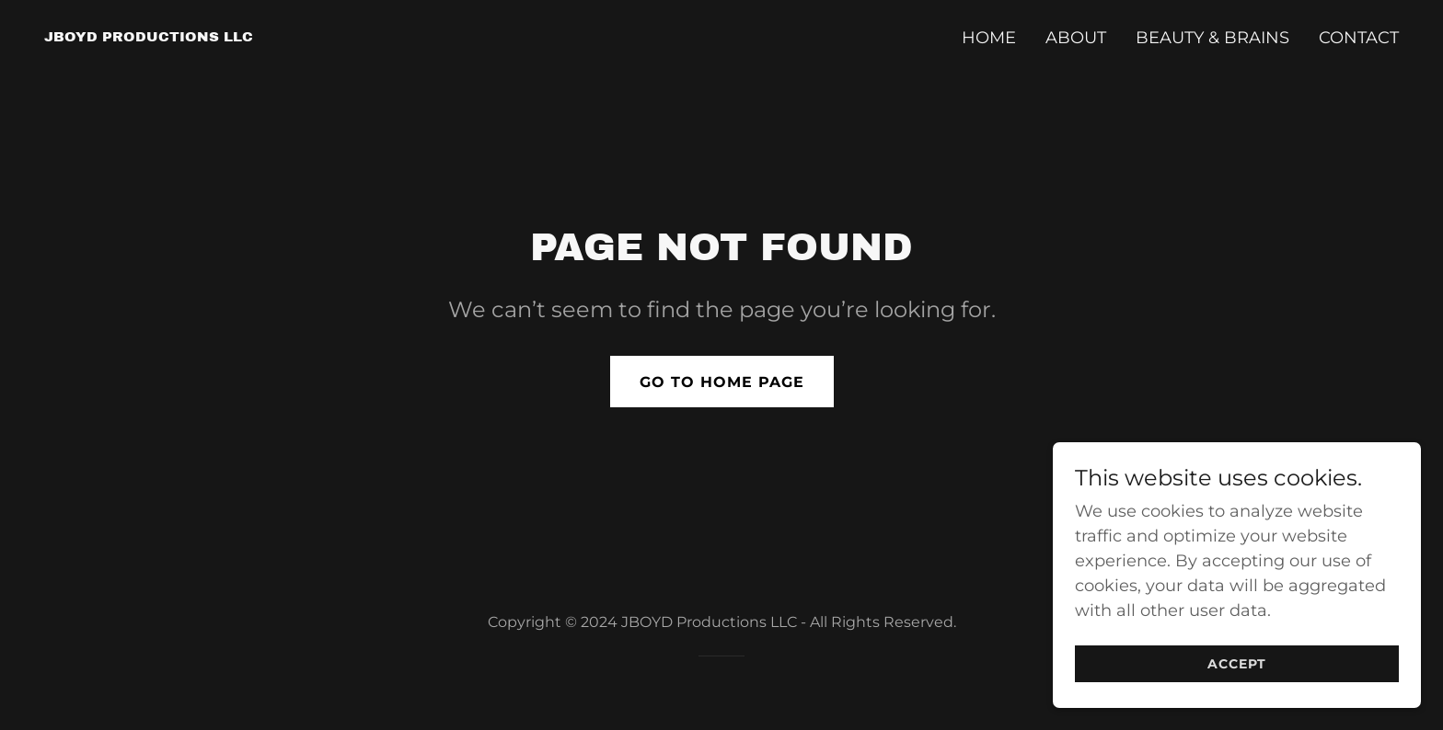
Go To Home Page (722, 382)
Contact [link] (1359, 38)
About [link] (1075, 38)
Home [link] (989, 38)
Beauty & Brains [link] (1212, 38)
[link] (148, 36)
